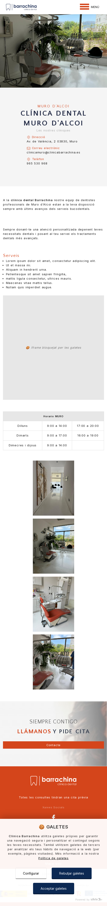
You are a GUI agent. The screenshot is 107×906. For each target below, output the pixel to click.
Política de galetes (53, 858)
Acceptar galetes (54, 888)
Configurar (31, 873)
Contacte (53, 745)
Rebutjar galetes (71, 873)
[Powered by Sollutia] (53, 899)
